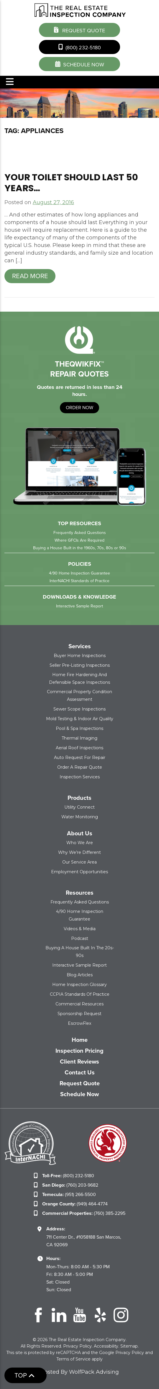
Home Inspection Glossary (79, 984)
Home (80, 1040)
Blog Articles (80, 974)
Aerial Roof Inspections (79, 747)
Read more (30, 276)
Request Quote (79, 30)
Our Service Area (79, 862)
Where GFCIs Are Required (79, 540)
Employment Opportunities (79, 871)
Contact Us (80, 1072)
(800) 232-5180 (79, 47)
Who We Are (79, 842)
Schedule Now (79, 1094)
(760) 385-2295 (83, 1213)
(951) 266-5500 (69, 1194)
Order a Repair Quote (79, 767)
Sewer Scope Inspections (79, 709)
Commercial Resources (79, 1004)
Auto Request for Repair (79, 757)
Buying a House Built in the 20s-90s (79, 951)
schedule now (79, 64)
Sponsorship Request (79, 1013)
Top (24, 1375)
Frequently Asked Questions (79, 533)
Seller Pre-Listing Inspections (80, 665)
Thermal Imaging (79, 738)
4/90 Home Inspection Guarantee (79, 573)
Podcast (79, 938)
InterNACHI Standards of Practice (79, 581)
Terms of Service (73, 1359)
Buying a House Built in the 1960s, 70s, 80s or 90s (79, 548)
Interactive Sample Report (79, 606)
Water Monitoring (79, 816)
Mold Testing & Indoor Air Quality (79, 718)
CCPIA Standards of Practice (79, 994)
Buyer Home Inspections (80, 655)
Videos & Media (80, 928)
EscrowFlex (79, 1023)
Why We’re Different (79, 852)
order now (79, 407)
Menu (9, 82)
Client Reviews (79, 1061)
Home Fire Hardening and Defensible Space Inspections (79, 678)
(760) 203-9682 (70, 1185)
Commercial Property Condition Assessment (79, 695)
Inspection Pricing (79, 1050)
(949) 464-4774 (75, 1203)
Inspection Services (80, 777)
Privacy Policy (77, 1346)
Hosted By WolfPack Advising (79, 1372)
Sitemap (129, 1346)
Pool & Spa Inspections (79, 728)
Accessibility (106, 1346)
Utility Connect (79, 807)
